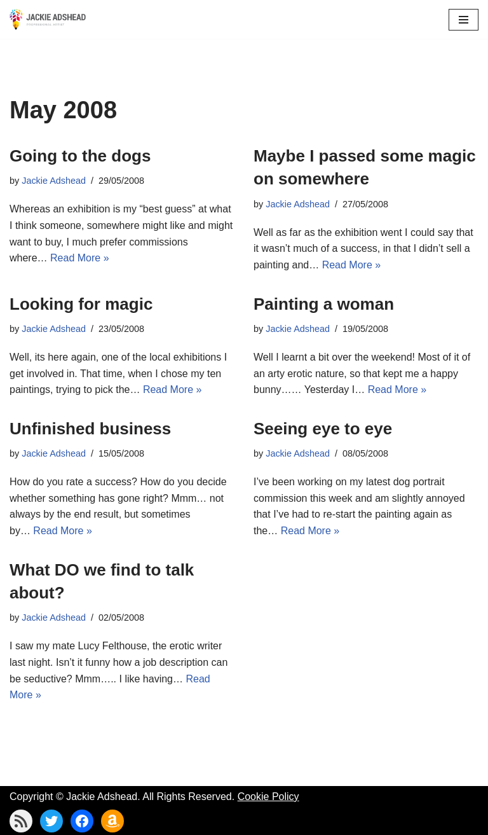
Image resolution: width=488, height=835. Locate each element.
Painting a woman (324, 304)
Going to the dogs (80, 155)
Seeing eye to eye (323, 428)
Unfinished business (90, 428)
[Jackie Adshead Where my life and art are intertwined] (48, 19)
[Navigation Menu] (463, 20)
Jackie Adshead (54, 181)
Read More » (79, 257)
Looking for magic (81, 304)
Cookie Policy (268, 796)
